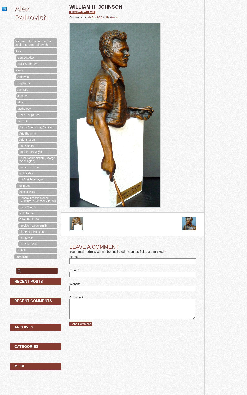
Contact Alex (25, 57)
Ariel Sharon (27, 139)
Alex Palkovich (30, 12)
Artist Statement (27, 64)
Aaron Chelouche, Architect (36, 127)
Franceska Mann (29, 167)
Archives (23, 76)
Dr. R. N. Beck (28, 244)
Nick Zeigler (26, 213)
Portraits (112, 17)
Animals (22, 89)
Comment (76, 297)
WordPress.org (24, 389)
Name (73, 256)
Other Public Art (29, 219)
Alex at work (27, 192)
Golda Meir (26, 173)
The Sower (26, 237)
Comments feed (25, 384)
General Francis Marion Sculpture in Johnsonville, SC (37, 200)
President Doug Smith (33, 225)
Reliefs (21, 250)
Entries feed (22, 380)
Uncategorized (24, 356)
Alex (18, 51)
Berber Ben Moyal (30, 152)
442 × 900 (95, 17)
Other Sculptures (28, 115)
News (19, 70)
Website (75, 284)
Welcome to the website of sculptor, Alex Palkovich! (33, 42)
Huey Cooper (27, 207)
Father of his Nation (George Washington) (37, 160)
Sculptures (22, 83)
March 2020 (22, 337)
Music (21, 102)
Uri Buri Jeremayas (31, 179)
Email (73, 270)
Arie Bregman (28, 133)
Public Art (23, 185)
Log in (18, 376)
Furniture (21, 256)
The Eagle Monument (32, 231)
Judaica (22, 96)
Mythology (24, 108)
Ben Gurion (26, 145)
